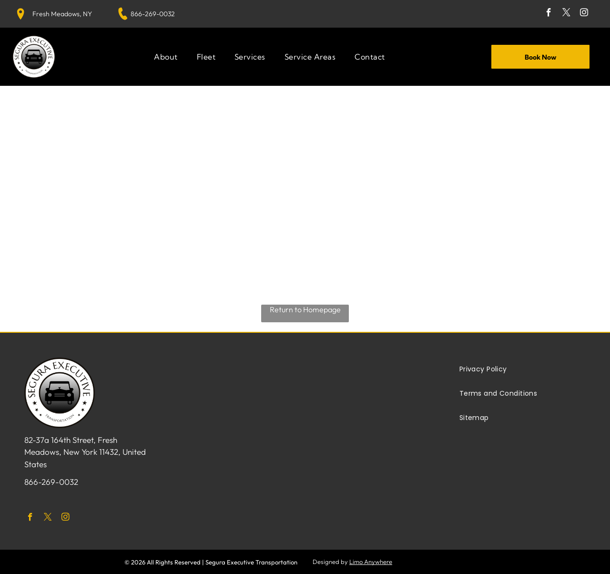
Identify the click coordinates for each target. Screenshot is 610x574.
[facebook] (549, 14)
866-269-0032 (153, 14)
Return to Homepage (305, 309)
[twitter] (566, 14)
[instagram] (584, 14)
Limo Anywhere (370, 561)
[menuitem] (165, 57)
